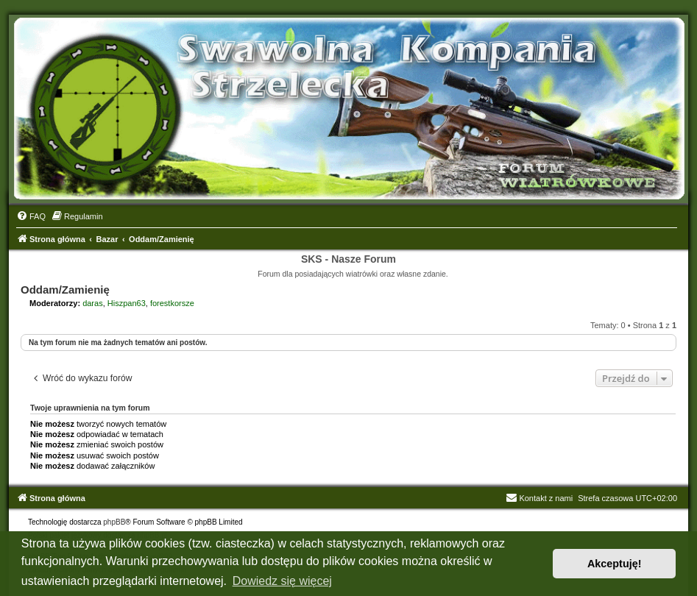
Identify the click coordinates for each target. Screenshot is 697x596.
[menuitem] (31, 216)
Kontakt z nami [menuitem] (539, 498)
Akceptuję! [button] (614, 564)
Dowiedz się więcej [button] (282, 581)
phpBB (114, 522)
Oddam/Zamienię (65, 289)
